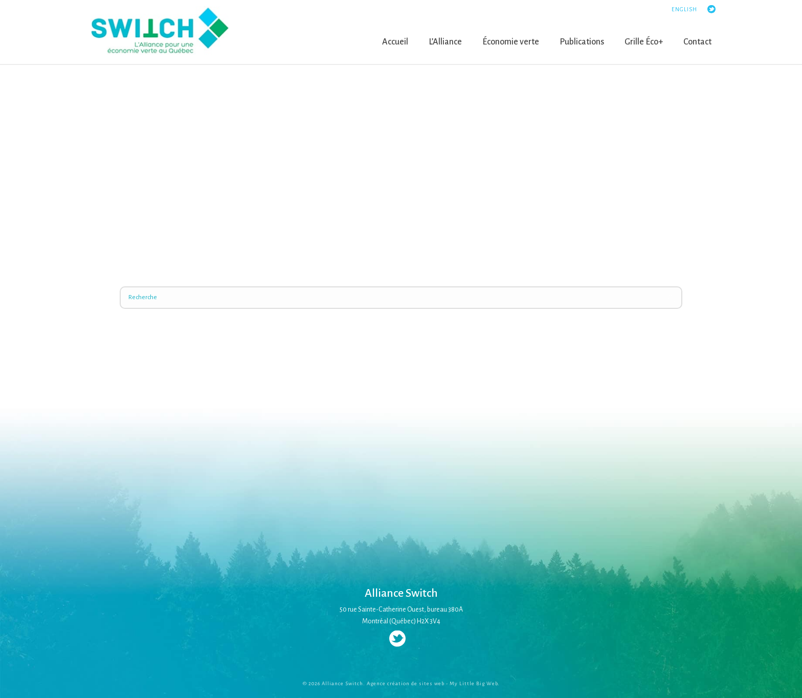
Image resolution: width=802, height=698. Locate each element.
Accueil (395, 42)
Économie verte (510, 42)
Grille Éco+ (644, 42)
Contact (697, 42)
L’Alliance (445, 42)
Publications (582, 42)
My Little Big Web (474, 683)
